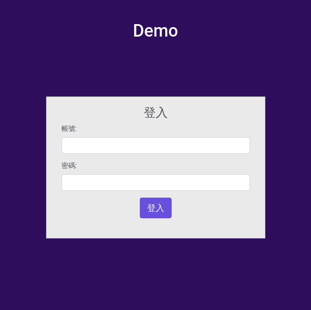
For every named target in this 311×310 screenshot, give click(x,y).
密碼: (69, 165)
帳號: (69, 128)
